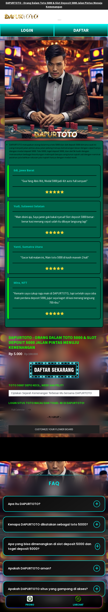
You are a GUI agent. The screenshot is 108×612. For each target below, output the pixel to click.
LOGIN (27, 30)
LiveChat (78, 601)
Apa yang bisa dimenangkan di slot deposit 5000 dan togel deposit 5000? (49, 546)
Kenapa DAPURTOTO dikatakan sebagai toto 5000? (48, 524)
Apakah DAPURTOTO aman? (29, 568)
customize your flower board (54, 429)
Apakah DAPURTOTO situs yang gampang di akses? (48, 589)
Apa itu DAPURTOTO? (24, 504)
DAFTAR (81, 30)
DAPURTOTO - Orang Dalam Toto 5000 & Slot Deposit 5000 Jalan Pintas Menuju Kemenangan (54, 4)
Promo (29, 601)
